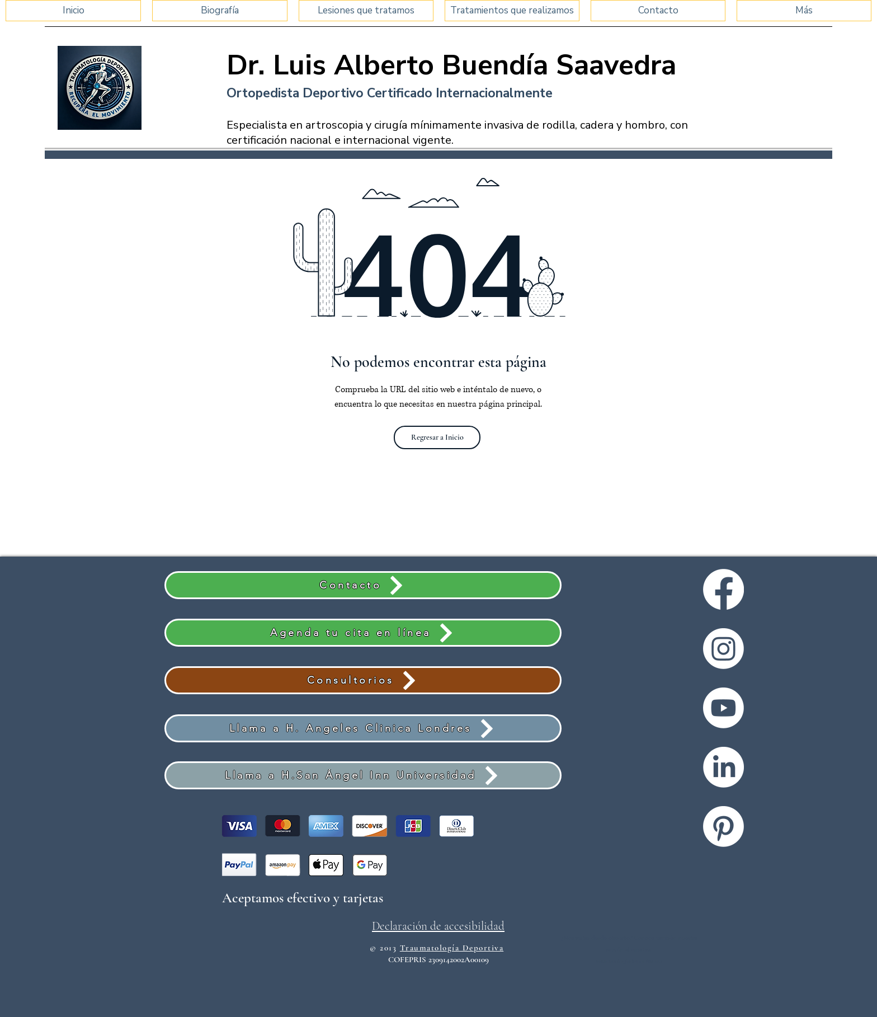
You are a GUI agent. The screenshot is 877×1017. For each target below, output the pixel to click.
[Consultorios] (363, 680)
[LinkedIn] (723, 767)
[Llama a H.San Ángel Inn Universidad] (363, 775)
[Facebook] (723, 589)
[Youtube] (723, 708)
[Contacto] (363, 585)
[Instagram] (723, 648)
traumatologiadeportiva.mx (629, 961)
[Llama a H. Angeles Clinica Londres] (363, 728)
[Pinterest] (723, 826)
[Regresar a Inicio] (437, 437)
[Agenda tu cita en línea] (363, 633)
